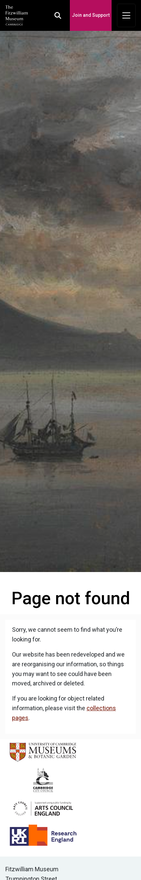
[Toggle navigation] (126, 15)
